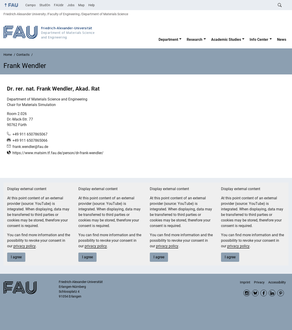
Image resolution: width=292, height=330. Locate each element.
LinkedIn (272, 293)
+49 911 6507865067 (29, 134)
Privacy (259, 282)
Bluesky (255, 293)
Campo (30, 5)
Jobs (70, 5)
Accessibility (277, 282)
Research (194, 39)
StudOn (44, 5)
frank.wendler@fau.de (30, 146)
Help (91, 5)
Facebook (263, 293)
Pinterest (280, 293)
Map (81, 5)
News (281, 39)
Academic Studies (226, 39)
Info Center (259, 39)
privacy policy (24, 246)
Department (168, 39)
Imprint (245, 282)
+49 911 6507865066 (29, 140)
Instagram (246, 293)
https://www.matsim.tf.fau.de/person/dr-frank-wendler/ (57, 153)
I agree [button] (16, 257)
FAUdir (59, 5)
